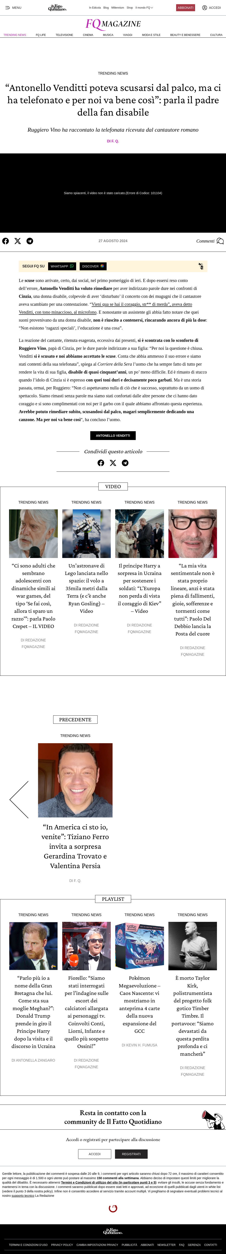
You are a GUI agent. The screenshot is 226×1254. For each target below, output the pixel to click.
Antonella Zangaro (35, 1057)
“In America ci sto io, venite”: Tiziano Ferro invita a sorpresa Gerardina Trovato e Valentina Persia (75, 844)
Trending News (15, 35)
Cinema (88, 35)
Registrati (131, 1151)
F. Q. (115, 141)
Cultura (216, 35)
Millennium (117, 7)
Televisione (64, 35)
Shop (130, 7)
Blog (106, 7)
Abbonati (186, 7)
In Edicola (95, 7)
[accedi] (211, 8)
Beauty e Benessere (185, 35)
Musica (108, 35)
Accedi (95, 1151)
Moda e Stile (151, 35)
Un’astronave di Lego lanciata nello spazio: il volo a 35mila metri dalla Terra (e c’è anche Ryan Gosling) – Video (86, 587)
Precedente (75, 718)
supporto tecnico (23, 1193)
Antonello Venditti (113, 435)
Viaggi (127, 35)
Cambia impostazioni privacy (97, 1242)
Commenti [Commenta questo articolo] (210, 241)
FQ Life (41, 35)
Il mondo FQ (145, 7)
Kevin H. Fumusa (141, 1042)
